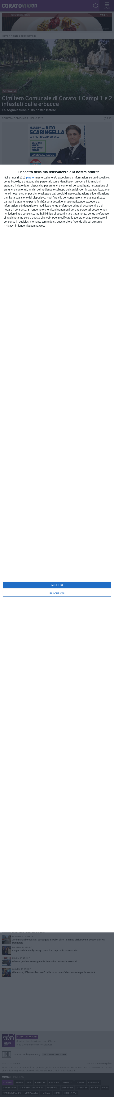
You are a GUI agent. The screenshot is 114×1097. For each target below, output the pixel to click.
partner (30, 177)
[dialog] (57, 548)
